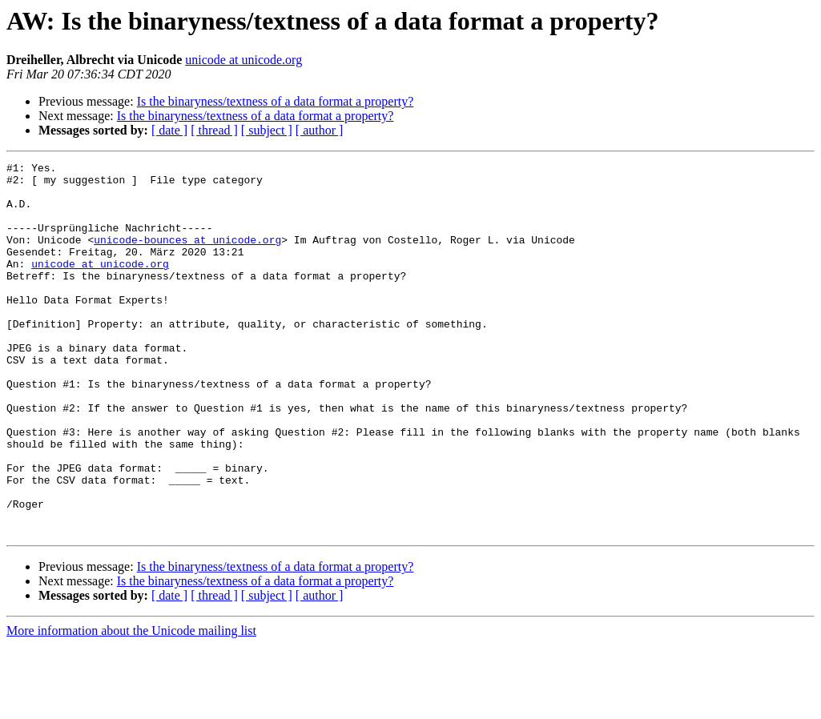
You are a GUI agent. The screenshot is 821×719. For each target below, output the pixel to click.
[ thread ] (214, 130)
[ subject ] (266, 130)
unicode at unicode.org (243, 59)
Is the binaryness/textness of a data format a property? (275, 101)
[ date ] (169, 130)
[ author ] (320, 130)
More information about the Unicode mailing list (131, 705)
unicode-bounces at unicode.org (187, 256)
